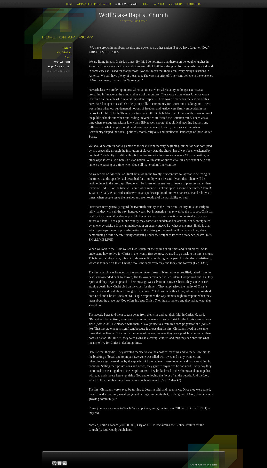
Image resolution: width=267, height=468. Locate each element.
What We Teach (62, 61)
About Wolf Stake (126, 4)
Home (69, 4)
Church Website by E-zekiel (203, 465)
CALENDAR (158, 4)
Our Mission (64, 52)
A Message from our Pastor (94, 4)
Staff (68, 57)
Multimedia (175, 4)
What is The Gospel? (58, 71)
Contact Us (194, 4)
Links (145, 4)
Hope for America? (58, 66)
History (67, 47)
